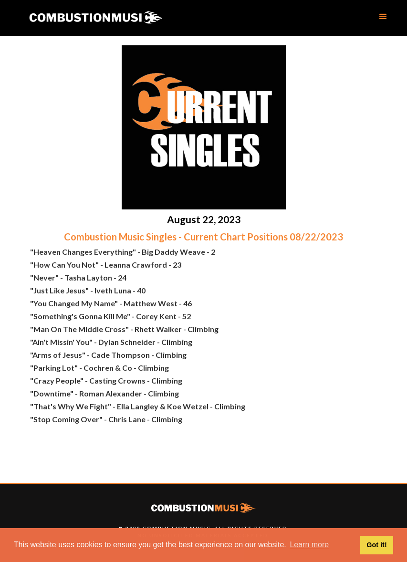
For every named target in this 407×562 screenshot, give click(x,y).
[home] (95, 17)
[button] (383, 16)
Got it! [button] (376, 545)
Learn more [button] (309, 545)
